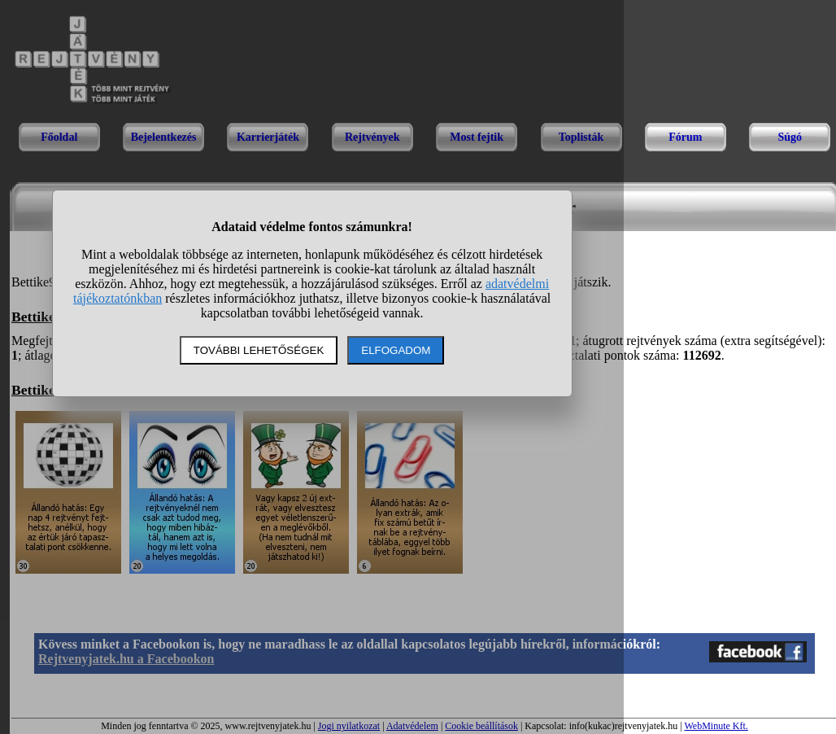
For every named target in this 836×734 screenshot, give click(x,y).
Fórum (685, 137)
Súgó (789, 137)
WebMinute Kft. (715, 726)
